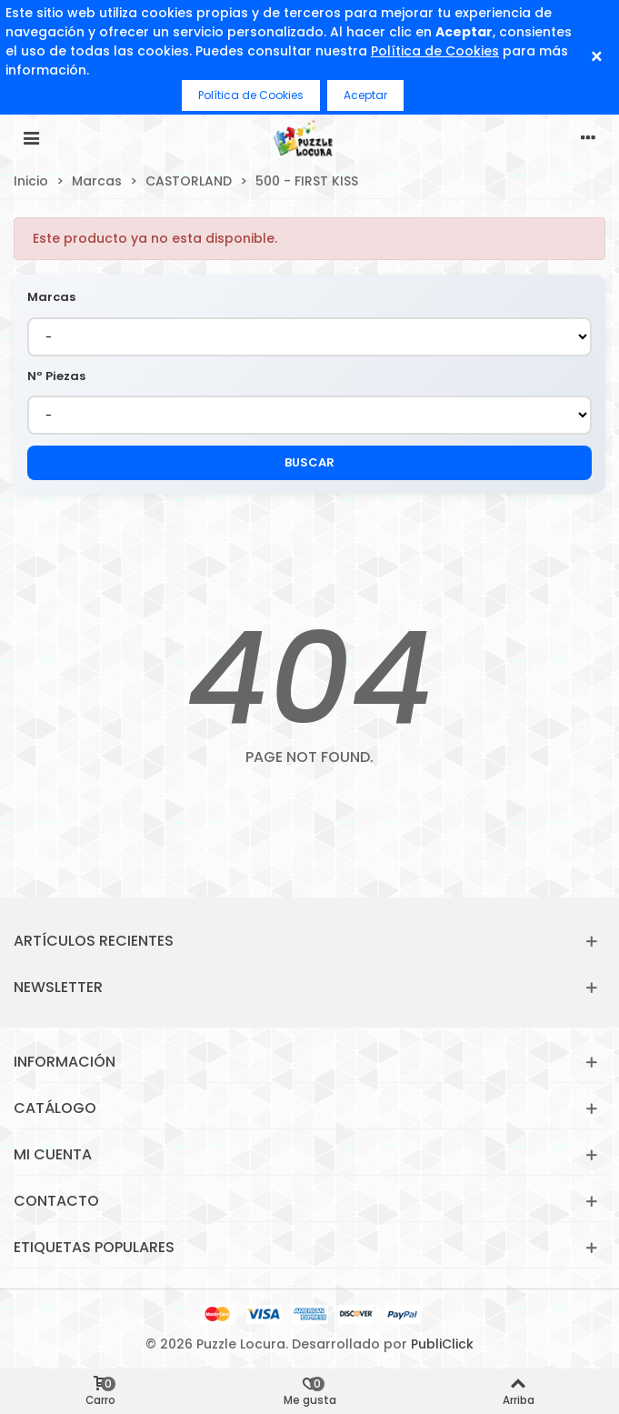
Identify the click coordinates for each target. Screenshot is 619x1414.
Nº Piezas (56, 376)
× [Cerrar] (596, 57)
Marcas (51, 297)
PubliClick (442, 1344)
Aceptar (365, 95)
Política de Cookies (435, 51)
